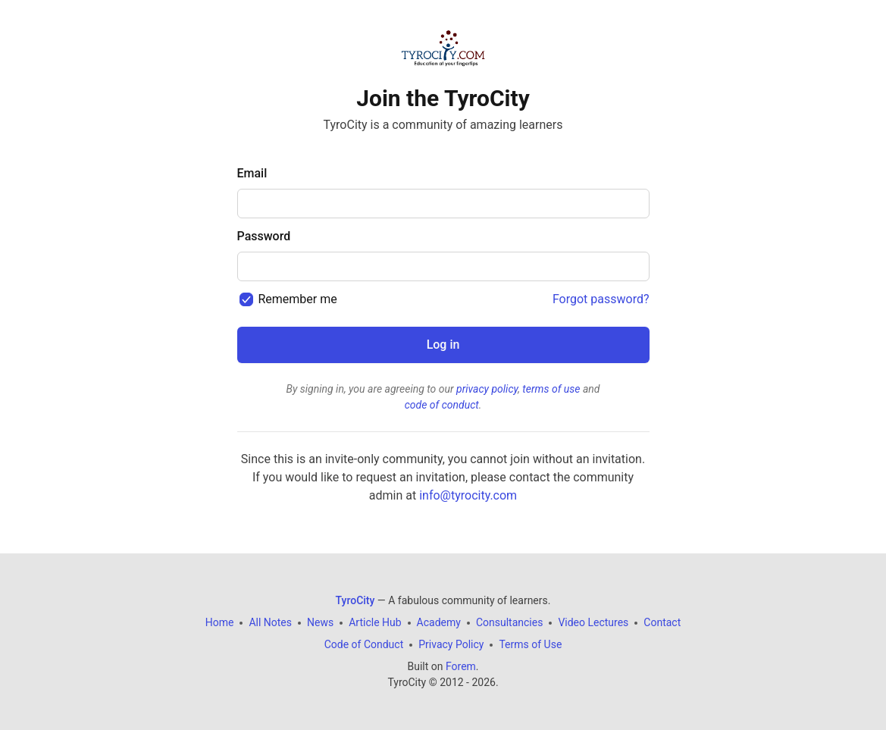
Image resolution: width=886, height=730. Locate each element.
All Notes (270, 622)
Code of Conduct (364, 644)
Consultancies (509, 622)
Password (264, 236)
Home (219, 622)
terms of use (551, 389)
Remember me (297, 299)
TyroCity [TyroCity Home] (355, 600)
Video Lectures (593, 622)
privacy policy (487, 389)
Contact (662, 622)
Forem (461, 666)
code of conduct (442, 405)
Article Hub (375, 622)
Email (252, 173)
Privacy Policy (451, 644)
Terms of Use (530, 644)
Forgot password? (601, 299)
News (320, 622)
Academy (439, 622)
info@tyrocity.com (468, 495)
